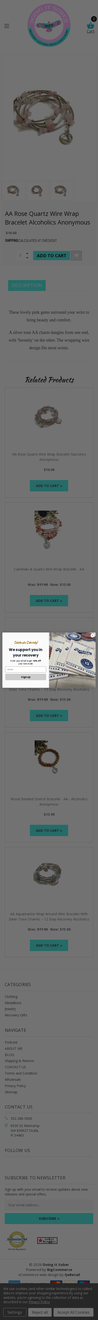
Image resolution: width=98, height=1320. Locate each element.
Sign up (25, 676)
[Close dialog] (93, 635)
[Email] (25, 669)
